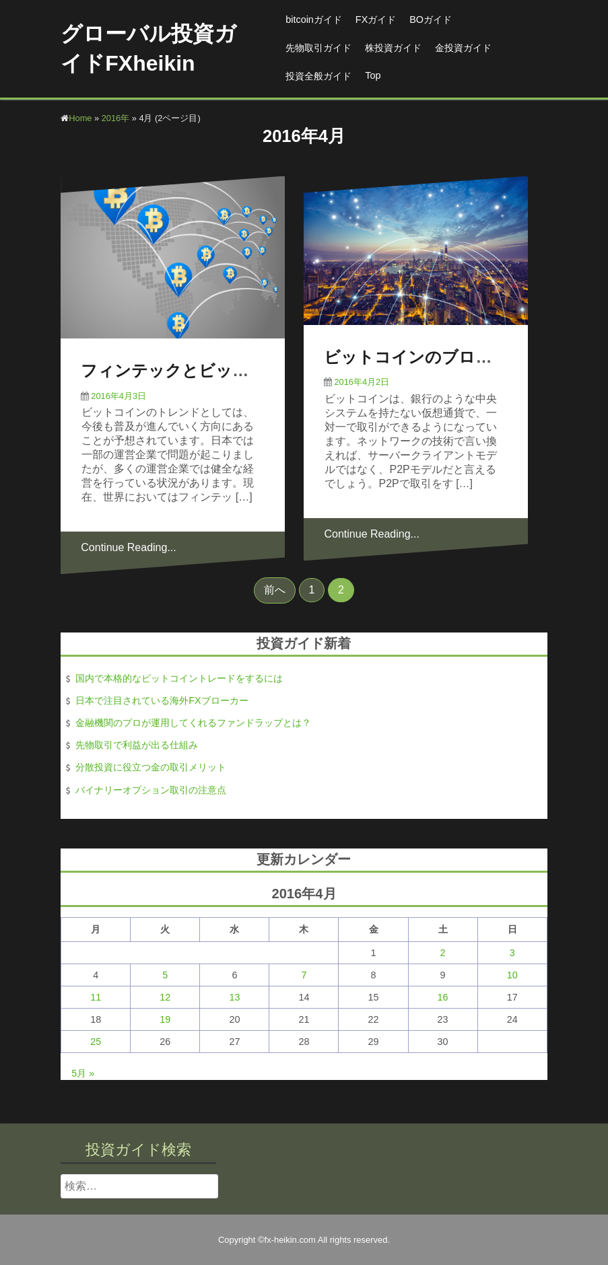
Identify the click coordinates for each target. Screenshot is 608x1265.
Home (80, 118)
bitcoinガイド (313, 19)
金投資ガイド (463, 47)
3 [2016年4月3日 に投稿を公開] (512, 952)
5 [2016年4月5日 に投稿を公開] (165, 975)
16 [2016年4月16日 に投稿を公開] (443, 997)
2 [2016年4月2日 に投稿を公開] (443, 952)
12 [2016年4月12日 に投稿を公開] (165, 997)
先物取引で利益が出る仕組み (136, 744)
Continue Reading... (128, 547)
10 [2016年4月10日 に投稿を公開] (512, 975)
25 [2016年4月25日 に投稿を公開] (95, 1041)
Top (372, 75)
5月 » (82, 1073)
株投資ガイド (393, 47)
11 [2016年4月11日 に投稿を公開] (95, 997)
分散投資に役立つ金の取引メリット (150, 767)
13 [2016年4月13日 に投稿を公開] (234, 997)
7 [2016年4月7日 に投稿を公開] (303, 975)
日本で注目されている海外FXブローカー (161, 700)
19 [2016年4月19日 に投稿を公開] (165, 1019)
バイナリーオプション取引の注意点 (150, 790)
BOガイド (430, 19)
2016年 (115, 118)
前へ (274, 589)
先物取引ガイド (318, 47)
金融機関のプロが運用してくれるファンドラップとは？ (193, 722)
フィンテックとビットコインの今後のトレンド (257, 370)
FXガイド (376, 19)
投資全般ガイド (318, 76)
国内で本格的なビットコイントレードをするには (179, 678)
